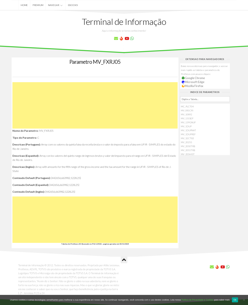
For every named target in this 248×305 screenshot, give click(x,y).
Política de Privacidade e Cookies (197, 300)
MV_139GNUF (188, 122)
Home (24, 5)
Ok (235, 300)
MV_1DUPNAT (188, 130)
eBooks (73, 5)
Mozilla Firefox (192, 86)
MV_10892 (186, 114)
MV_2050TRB (188, 146)
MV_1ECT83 (187, 138)
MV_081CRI (187, 110)
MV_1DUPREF (188, 134)
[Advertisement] (95, 105)
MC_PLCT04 (187, 106)
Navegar (53, 5)
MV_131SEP (187, 118)
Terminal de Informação (124, 22)
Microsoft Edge (193, 82)
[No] (244, 300)
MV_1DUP (186, 126)
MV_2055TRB (188, 150)
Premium (38, 5)
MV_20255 (186, 142)
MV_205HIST (188, 154)
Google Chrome (193, 78)
